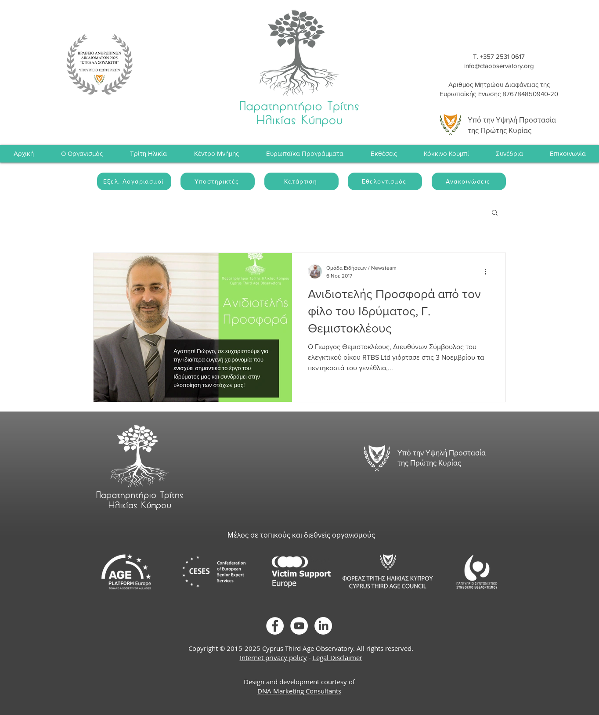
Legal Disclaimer (337, 657)
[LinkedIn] (323, 626)
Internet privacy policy (273, 657)
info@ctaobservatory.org (499, 65)
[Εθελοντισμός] (385, 181)
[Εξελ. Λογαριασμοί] (134, 181)
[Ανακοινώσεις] (469, 181)
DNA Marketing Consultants (299, 690)
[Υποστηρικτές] (217, 181)
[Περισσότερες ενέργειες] (488, 271)
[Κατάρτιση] (301, 181)
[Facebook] (275, 626)
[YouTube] (299, 626)
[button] (509, 153)
